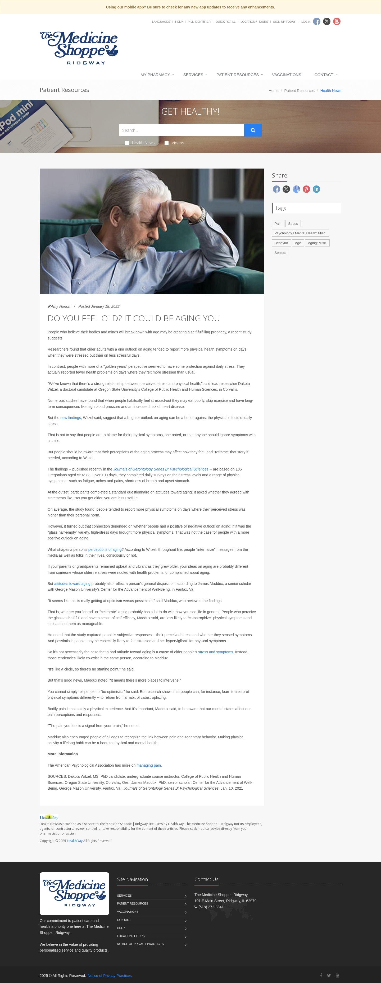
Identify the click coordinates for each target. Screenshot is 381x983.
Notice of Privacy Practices (140, 943)
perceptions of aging (105, 549)
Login (305, 21)
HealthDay (75, 840)
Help (179, 21)
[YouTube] (337, 975)
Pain (278, 224)
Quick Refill (225, 21)
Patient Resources (237, 74)
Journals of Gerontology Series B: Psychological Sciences (160, 469)
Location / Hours (254, 21)
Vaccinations (286, 74)
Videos (174, 142)
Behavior (281, 243)
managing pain (149, 765)
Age (298, 243)
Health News (140, 142)
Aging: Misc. (317, 243)
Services (193, 74)
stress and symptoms (215, 652)
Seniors (280, 253)
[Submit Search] (253, 130)
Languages (161, 21)
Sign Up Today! (284, 21)
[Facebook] (321, 975)
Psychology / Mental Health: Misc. (300, 233)
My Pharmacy (155, 74)
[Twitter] (329, 975)
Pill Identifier (199, 21)
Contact (324, 74)
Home (274, 90)
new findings (70, 418)
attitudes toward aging (73, 583)
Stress (293, 224)
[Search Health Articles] (181, 130)
